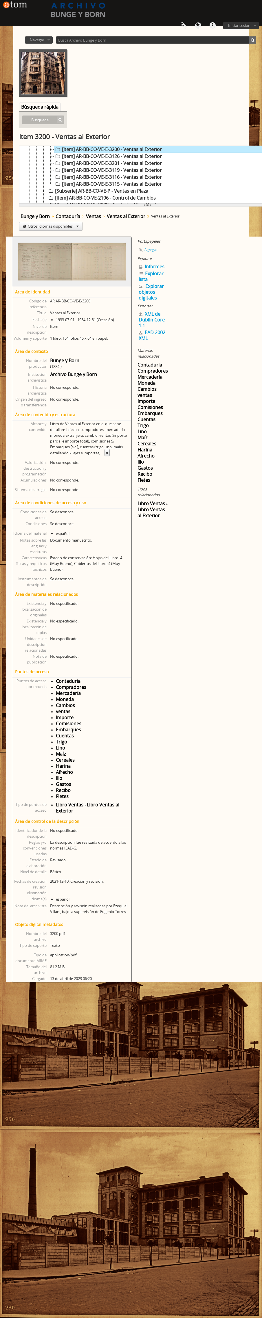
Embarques (68, 729)
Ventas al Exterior (126, 216)
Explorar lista (151, 276)
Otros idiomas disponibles (53, 226)
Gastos (63, 784)
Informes (151, 266)
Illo (59, 778)
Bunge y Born (35, 216)
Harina (63, 766)
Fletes (62, 796)
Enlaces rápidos (212, 25)
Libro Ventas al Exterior (87, 808)
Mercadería (68, 693)
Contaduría (68, 216)
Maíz (61, 754)
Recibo (63, 790)
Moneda (65, 699)
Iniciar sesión (239, 25)
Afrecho (64, 772)
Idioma (198, 25)
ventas (63, 711)
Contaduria (68, 681)
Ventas (93, 216)
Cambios (65, 705)
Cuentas (65, 736)
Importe (65, 717)
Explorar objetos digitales (151, 292)
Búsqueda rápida (39, 107)
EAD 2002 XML (152, 335)
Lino (60, 748)
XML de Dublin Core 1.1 (152, 320)
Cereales (65, 760)
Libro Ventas (69, 805)
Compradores (71, 687)
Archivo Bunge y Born (73, 374)
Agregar (151, 249)
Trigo (61, 742)
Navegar (37, 39)
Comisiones (68, 723)
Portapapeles (183, 25)
